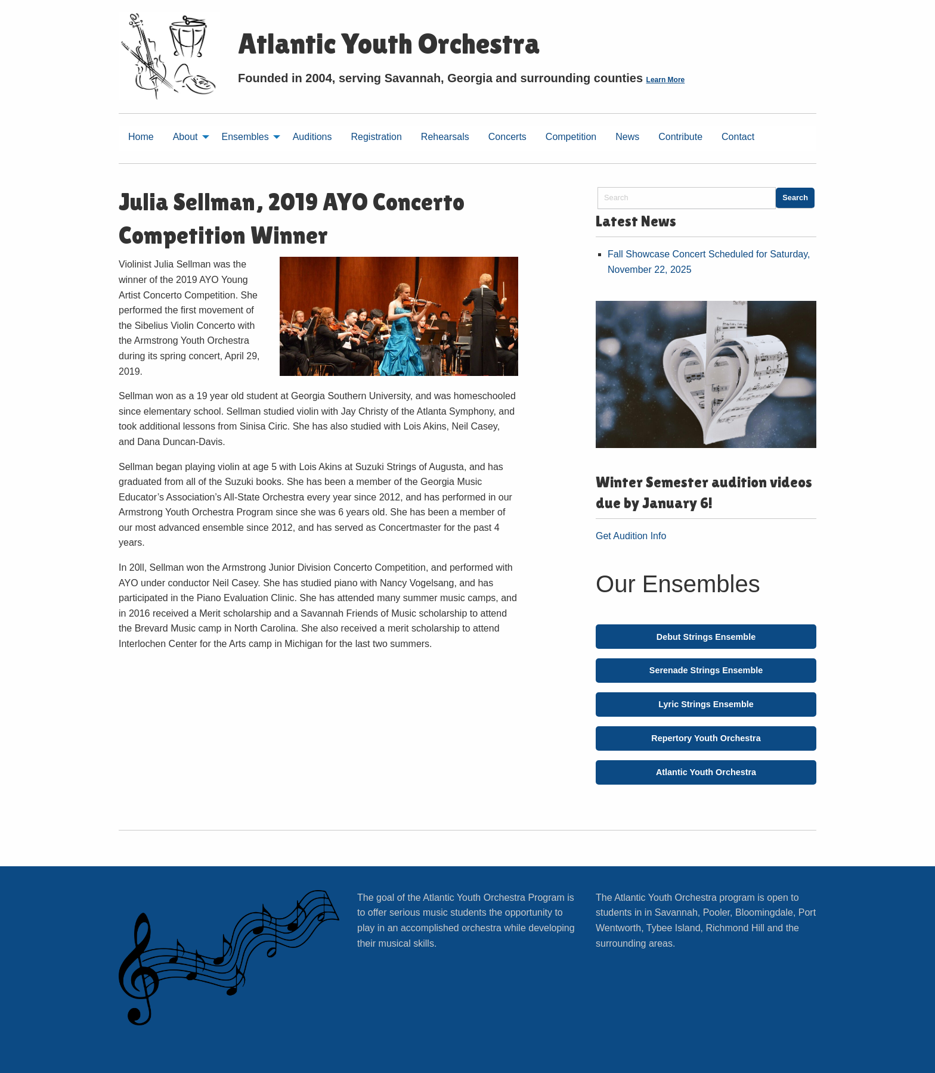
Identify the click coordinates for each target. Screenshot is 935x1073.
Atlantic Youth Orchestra (706, 772)
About (185, 137)
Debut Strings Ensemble (706, 637)
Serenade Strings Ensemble (706, 670)
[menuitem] (141, 138)
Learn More (665, 80)
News (627, 137)
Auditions (312, 137)
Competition (571, 137)
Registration (376, 137)
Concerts (507, 137)
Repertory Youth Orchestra (705, 738)
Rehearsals (445, 137)
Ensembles (245, 137)
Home (141, 137)
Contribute (680, 137)
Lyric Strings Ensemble (705, 704)
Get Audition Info (631, 536)
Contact (738, 137)
